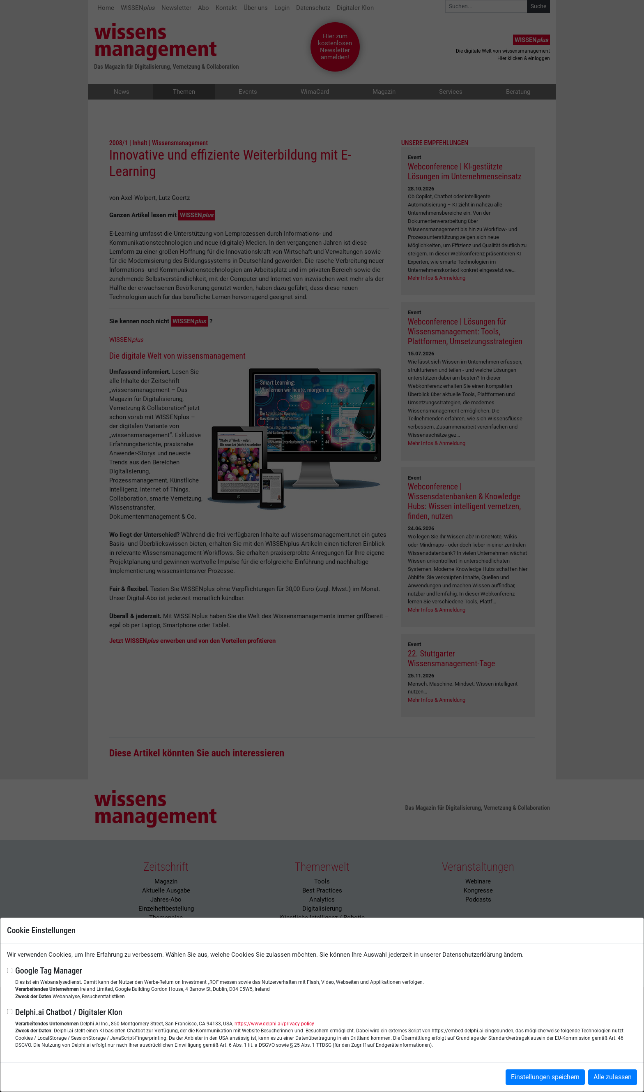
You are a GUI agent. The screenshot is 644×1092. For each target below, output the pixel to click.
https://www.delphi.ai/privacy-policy (274, 1024)
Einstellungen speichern (545, 1077)
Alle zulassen (612, 1077)
